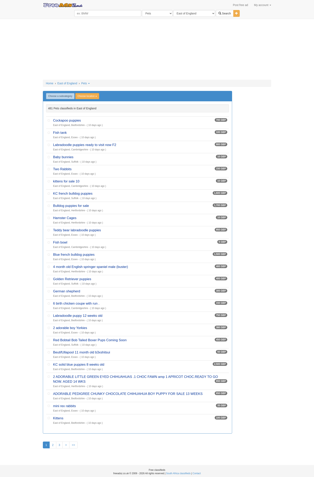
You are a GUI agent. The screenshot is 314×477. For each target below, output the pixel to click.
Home (49, 83)
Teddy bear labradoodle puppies (77, 230)
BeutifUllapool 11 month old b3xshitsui (81, 352)
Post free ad (240, 5)
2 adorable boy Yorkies (70, 328)
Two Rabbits (62, 169)
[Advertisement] (157, 50)
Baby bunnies (63, 157)
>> (73, 445)
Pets (85, 83)
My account (262, 5)
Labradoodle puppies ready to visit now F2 (84, 145)
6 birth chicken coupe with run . (76, 303)
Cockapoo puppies (67, 120)
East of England (67, 83)
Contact (196, 473)
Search (224, 13)
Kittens (58, 418)
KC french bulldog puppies (73, 193)
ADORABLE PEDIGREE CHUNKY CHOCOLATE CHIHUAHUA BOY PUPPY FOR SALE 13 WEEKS (128, 394)
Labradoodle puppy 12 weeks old (77, 316)
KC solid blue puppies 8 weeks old (78, 364)
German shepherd (66, 291)
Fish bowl (60, 242)
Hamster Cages (64, 218)
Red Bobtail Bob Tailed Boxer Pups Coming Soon (90, 340)
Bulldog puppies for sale (71, 206)
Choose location (87, 96)
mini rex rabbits (64, 406)
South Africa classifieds (178, 473)
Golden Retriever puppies (72, 279)
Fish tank (60, 133)
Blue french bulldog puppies (74, 255)
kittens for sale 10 (66, 181)
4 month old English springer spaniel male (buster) (90, 267)
